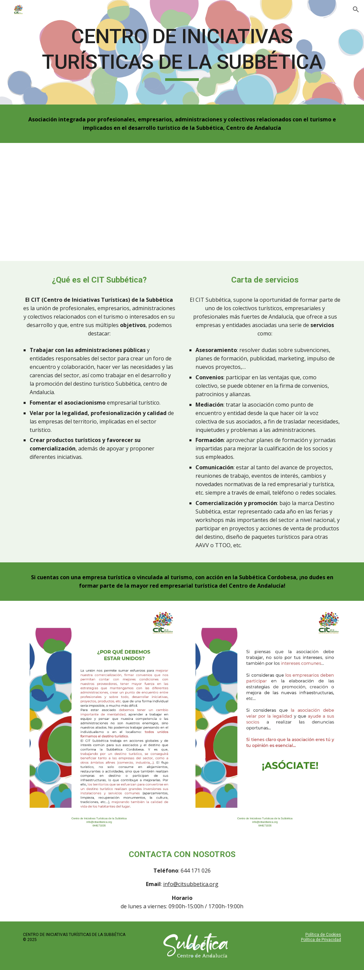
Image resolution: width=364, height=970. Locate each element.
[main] (181, 52)
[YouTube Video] (181, 202)
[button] (356, 9)
